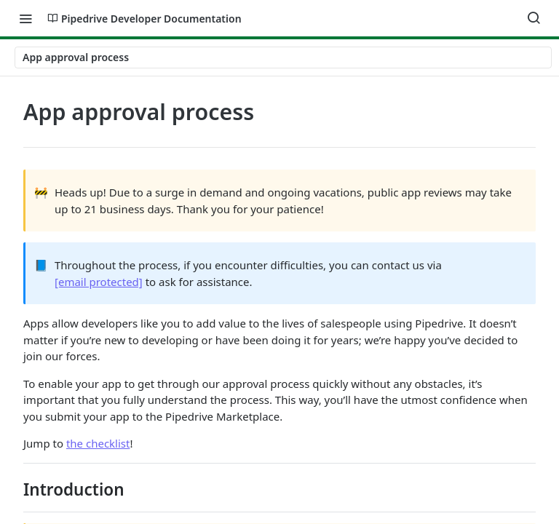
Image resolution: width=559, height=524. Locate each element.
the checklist (98, 443)
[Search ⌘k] (533, 18)
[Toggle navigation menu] (25, 18)
